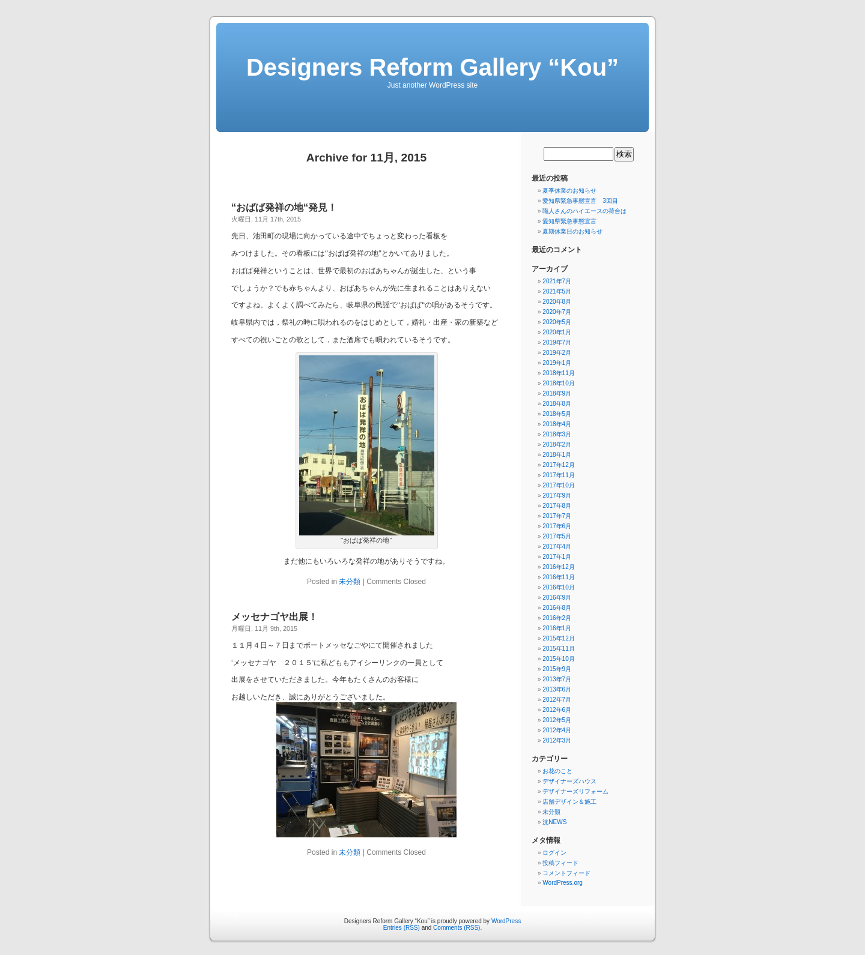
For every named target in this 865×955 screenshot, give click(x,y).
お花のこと (557, 771)
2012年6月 (556, 709)
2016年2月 (556, 618)
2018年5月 (556, 414)
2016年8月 (556, 607)
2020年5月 (556, 322)
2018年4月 (556, 424)
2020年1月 (556, 332)
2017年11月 (558, 475)
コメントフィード (566, 873)
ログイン (554, 852)
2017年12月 (558, 465)
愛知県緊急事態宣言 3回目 (580, 200)
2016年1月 (556, 628)
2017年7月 (556, 516)
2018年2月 (556, 444)
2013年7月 (556, 679)
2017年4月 (556, 546)
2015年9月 (556, 669)
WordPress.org (562, 882)
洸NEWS (554, 822)
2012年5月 (556, 720)
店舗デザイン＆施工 (569, 801)
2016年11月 (558, 577)
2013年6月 (556, 689)
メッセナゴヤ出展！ (274, 617)
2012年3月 (556, 740)
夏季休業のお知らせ (569, 190)
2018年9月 (556, 393)
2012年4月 (556, 730)
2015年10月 (558, 658)
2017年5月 (556, 536)
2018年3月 (556, 434)
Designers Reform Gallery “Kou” (432, 67)
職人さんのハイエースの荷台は (584, 211)
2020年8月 (556, 301)
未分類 (349, 581)
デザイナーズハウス (569, 781)
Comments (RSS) (456, 927)
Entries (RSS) (401, 927)
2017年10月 (558, 485)
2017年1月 (556, 556)
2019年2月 (556, 352)
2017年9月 (556, 495)
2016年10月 (558, 587)
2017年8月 (556, 505)
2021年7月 (556, 281)
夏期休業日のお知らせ (572, 231)
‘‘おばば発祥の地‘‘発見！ (284, 207)
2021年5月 (556, 291)
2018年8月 (556, 403)
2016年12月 (558, 567)
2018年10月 (558, 383)
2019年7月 (556, 342)
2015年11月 (558, 648)
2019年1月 (556, 363)
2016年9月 (556, 597)
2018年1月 (556, 454)
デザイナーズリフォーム (575, 791)
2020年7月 (556, 312)
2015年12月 (558, 638)
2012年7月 (556, 699)
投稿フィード (560, 863)
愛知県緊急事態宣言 (569, 221)
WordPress (506, 921)
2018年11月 (558, 373)
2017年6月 (556, 526)
